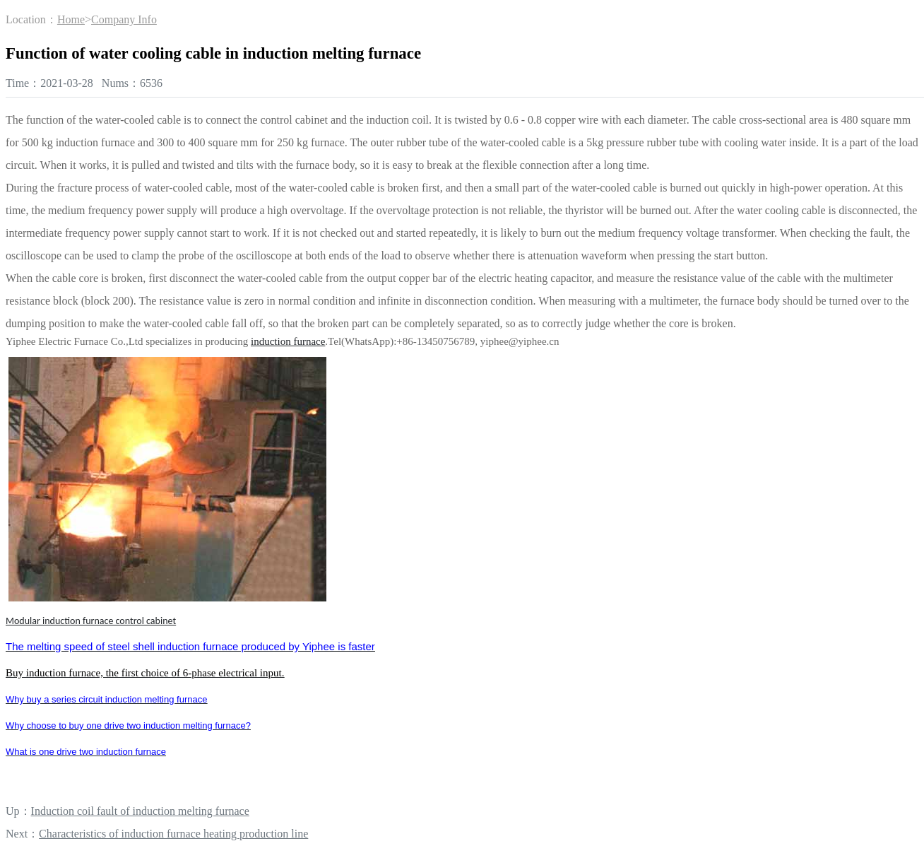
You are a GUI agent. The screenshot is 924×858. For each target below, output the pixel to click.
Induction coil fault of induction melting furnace (140, 811)
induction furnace (288, 341)
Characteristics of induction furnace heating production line (173, 834)
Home (71, 19)
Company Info (124, 19)
